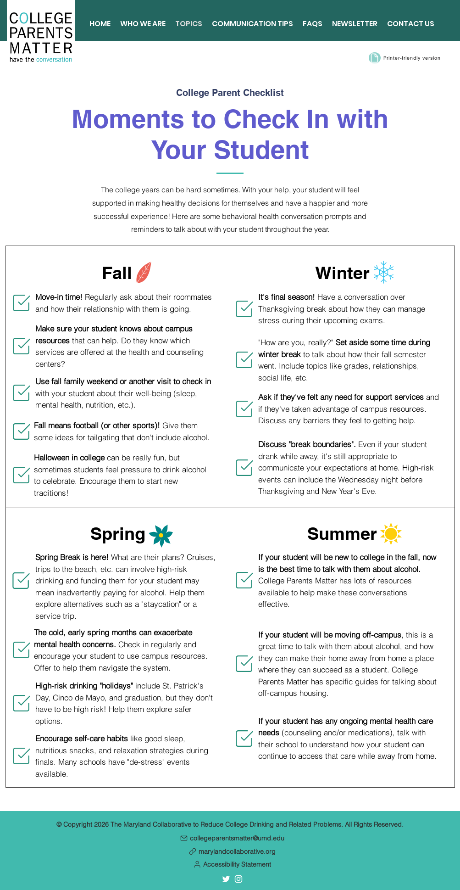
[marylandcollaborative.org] (232, 851)
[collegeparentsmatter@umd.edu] (232, 838)
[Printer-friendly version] (413, 57)
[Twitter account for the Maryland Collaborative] (226, 879)
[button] (232, 864)
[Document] (375, 57)
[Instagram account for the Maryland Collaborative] (238, 879)
